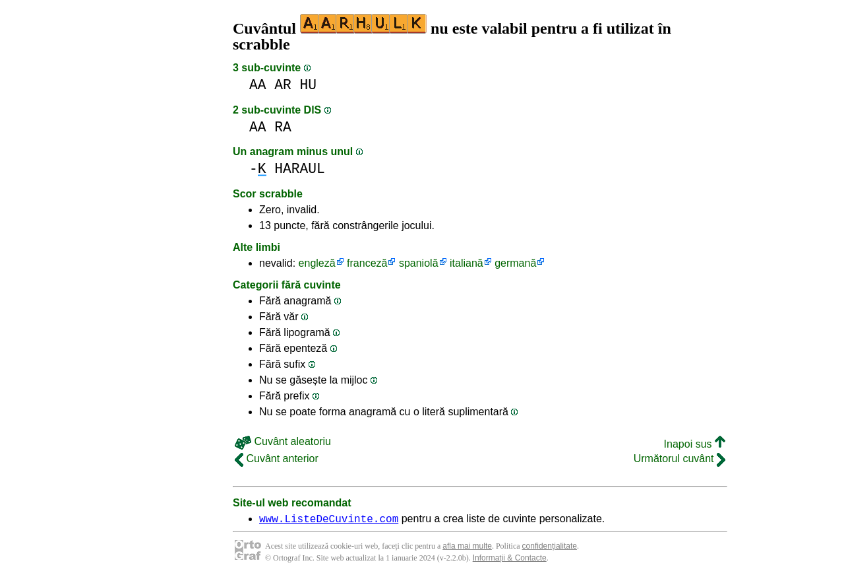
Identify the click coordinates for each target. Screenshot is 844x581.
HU (308, 84)
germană (515, 263)
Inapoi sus (694, 444)
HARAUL (299, 168)
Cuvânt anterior (276, 458)
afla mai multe (467, 548)
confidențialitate (549, 548)
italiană (466, 263)
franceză (367, 263)
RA (282, 127)
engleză (317, 263)
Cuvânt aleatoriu (283, 441)
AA (257, 84)
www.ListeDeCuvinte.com (328, 520)
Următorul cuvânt (679, 458)
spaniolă (418, 263)
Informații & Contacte (510, 559)
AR (282, 84)
